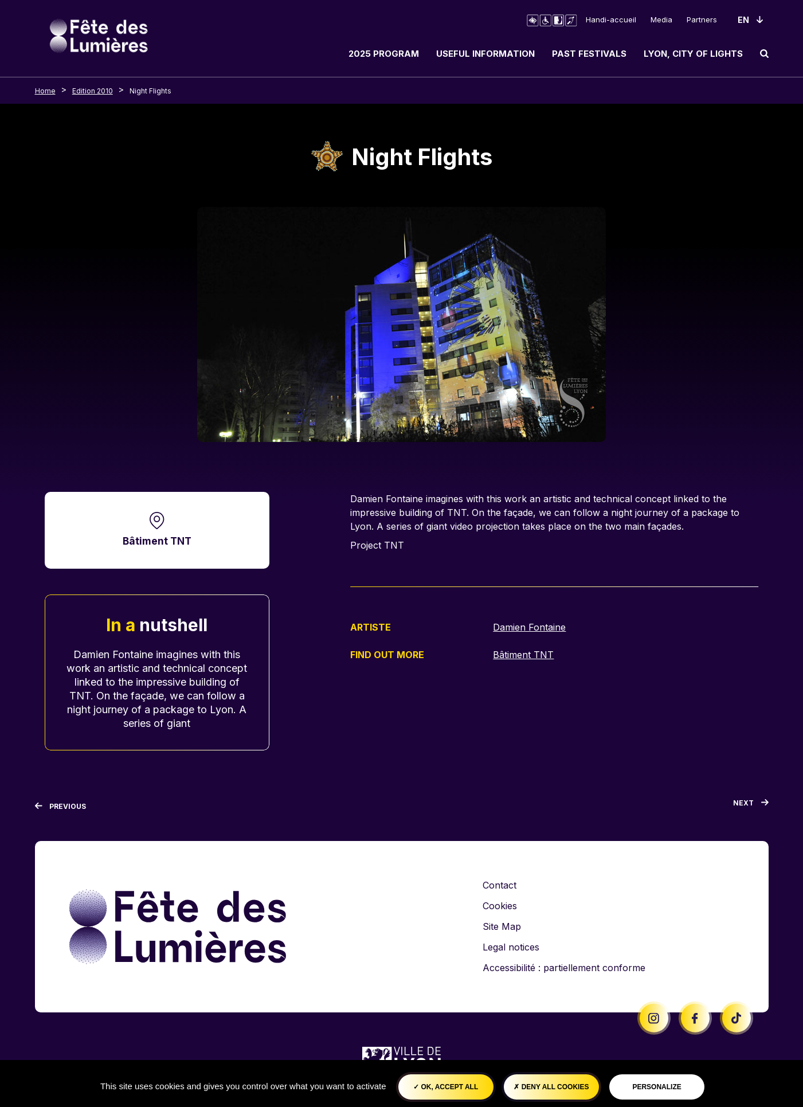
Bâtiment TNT (157, 541)
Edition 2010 (92, 91)
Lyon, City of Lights (693, 53)
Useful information (485, 53)
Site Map (502, 926)
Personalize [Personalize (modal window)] (656, 1087)
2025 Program (383, 53)
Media (661, 19)
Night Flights (150, 91)
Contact (499, 885)
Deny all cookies (551, 1087)
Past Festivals (589, 53)
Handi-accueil (611, 19)
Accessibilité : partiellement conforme (564, 967)
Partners (702, 19)
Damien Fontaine (529, 627)
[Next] (751, 805)
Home (45, 91)
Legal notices (511, 947)
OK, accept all (445, 1087)
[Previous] (61, 806)
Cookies (500, 906)
